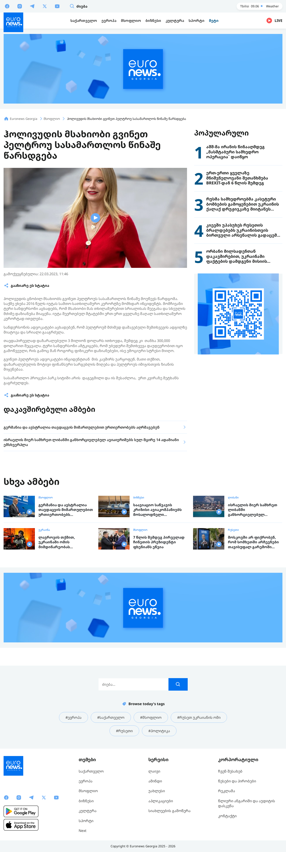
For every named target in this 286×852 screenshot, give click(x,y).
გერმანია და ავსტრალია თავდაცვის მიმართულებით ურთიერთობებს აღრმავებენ (65, 510)
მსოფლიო (45, 497)
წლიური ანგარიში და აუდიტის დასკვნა (246, 803)
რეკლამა (226, 790)
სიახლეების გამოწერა (169, 810)
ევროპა (86, 781)
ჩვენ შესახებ (230, 771)
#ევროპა (73, 717)
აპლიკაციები (160, 800)
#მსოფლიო (151, 717)
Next (82, 830)
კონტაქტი (227, 815)
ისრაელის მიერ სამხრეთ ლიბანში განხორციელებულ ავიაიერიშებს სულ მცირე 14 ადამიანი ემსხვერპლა (253, 510)
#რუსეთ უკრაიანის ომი (199, 717)
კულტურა (88, 810)
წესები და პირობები (237, 781)
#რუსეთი (124, 730)
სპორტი (86, 820)
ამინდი (155, 781)
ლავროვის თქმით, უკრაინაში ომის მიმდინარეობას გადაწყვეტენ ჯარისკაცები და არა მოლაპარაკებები (64, 542)
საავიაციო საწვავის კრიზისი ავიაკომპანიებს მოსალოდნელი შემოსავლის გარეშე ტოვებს (157, 510)
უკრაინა (44, 530)
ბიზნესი (138, 497)
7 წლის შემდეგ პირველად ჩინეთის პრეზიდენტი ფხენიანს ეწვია (159, 542)
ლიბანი (233, 497)
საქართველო (91, 771)
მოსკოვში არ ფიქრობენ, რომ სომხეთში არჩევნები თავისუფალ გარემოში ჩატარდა (253, 542)
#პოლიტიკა (159, 730)
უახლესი (156, 790)
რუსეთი (233, 530)
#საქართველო (110, 717)
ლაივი (154, 771)
